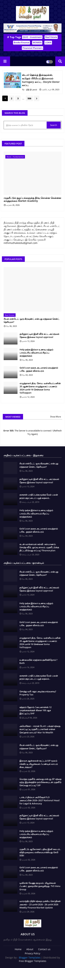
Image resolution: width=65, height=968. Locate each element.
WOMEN (37, 42)
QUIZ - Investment (32, 37)
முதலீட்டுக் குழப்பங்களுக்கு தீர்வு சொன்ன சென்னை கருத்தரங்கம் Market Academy (32, 199)
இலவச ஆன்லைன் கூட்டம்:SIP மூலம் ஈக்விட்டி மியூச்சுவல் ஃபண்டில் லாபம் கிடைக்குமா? (38, 763)
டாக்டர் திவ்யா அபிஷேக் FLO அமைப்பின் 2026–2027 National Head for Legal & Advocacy (39, 800)
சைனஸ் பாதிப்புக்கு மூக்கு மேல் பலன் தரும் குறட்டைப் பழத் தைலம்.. (38, 496)
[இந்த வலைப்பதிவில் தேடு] (25, 125)
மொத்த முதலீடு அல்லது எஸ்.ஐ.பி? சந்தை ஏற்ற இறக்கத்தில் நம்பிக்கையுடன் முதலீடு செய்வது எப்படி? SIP (40, 782)
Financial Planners (32, 48)
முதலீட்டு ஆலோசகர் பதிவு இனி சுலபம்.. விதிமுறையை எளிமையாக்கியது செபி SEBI (40, 852)
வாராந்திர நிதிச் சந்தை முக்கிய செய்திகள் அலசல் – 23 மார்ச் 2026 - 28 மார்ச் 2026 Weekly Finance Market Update (40, 904)
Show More (55, 416)
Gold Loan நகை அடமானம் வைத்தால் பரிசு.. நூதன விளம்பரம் (39, 369)
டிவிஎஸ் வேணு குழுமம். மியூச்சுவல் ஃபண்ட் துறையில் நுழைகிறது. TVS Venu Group (39, 886)
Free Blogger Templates (32, 961)
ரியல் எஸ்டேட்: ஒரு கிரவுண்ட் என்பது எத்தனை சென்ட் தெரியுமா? (31, 320)
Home (18, 949)
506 (29, 98)
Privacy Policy (32, 953)
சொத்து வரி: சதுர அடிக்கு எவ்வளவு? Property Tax (37, 693)
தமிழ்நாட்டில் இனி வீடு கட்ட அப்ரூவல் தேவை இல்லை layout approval (39, 335)
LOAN (48, 42)
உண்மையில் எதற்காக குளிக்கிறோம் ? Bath (38, 661)
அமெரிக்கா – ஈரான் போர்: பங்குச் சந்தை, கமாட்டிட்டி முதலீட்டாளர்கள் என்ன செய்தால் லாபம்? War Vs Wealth (40, 729)
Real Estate (51, 37)
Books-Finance (21, 42)
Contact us (44, 949)
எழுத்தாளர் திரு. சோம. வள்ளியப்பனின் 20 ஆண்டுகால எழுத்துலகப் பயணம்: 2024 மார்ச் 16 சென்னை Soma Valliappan (40, 388)
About (29, 949)
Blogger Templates (30, 957)
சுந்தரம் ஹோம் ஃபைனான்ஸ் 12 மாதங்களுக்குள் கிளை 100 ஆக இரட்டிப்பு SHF (35, 710)
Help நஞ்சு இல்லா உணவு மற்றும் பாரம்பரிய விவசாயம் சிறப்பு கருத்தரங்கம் (36, 352)
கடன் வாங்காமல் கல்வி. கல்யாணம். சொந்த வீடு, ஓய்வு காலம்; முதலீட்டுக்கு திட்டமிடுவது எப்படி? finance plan (39, 547)
